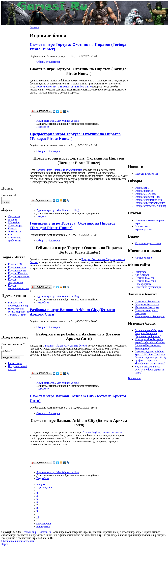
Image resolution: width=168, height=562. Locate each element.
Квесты (12, 228)
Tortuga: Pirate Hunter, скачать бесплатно (59, 169)
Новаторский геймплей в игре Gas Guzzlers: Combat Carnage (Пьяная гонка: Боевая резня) (150, 344)
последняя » (43, 526)
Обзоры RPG (142, 187)
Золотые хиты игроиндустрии (143, 228)
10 (37, 514)
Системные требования (14, 239)
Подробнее (42, 126)
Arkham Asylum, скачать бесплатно (103, 432)
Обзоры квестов (144, 190)
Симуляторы (15, 225)
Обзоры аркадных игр (147, 196)
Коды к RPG (15, 264)
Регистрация (15, 363)
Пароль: (6, 350)
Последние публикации (148, 287)
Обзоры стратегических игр (150, 205)
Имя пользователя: (13, 344)
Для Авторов (142, 274)
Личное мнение (143, 257)
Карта (4, 544)
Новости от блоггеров (147, 301)
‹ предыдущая (44, 487)
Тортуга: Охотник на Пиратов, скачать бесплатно (64, 86)
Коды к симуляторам (15, 281)
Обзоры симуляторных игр (150, 202)
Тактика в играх (17, 314)
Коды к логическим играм (18, 287)
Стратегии (14, 216)
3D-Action (13, 222)
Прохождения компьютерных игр (19, 310)
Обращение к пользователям (17, 541)
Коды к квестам (17, 267)
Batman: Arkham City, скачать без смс (66, 345)
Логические (14, 231)
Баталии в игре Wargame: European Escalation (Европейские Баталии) (149, 333)
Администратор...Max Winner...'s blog (57, 120)
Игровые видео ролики (148, 243)
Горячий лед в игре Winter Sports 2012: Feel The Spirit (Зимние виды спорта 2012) (150, 354)
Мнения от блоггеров (147, 307)
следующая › (43, 523)
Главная (34, 27)
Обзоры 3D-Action (145, 193)
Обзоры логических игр (148, 199)
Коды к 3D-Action (18, 273)
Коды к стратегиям (19, 276)
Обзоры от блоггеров (48, 61)
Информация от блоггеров (149, 316)
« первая (41, 484)
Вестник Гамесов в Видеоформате (145, 282)
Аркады (12, 219)
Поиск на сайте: (10, 195)
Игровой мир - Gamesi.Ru (36, 531)
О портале (140, 271)
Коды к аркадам (17, 270)
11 (37, 517)
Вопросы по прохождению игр (18, 304)
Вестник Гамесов (144, 277)
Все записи (134, 378)
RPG (10, 234)
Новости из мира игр (146, 173)
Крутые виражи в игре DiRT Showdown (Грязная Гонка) (149, 369)
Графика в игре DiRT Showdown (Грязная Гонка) (150, 362)
